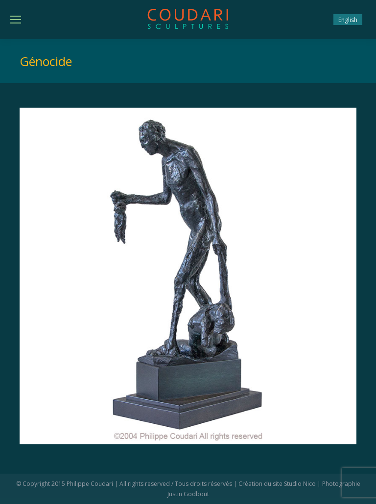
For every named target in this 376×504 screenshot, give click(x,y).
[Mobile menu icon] (16, 19)
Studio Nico (300, 484)
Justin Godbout (188, 494)
